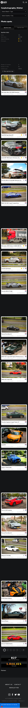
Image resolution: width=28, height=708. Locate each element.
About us (8, 684)
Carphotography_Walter (8, 94)
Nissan (3, 555)
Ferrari (3, 334)
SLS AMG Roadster (14, 92)
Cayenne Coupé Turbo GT (12, 422)
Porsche (4, 180)
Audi (3, 135)
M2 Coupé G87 (8, 379)
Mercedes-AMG (5, 246)
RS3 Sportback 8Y (8, 135)
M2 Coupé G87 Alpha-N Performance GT (15, 356)
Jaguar (3, 467)
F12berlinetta (8, 643)
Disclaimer (14, 704)
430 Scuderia (8, 510)
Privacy (22, 701)
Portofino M (8, 334)
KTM (3, 598)
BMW (3, 203)
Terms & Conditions (9, 701)
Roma (6, 621)
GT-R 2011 (8, 555)
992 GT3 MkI (9, 291)
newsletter (14, 688)
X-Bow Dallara (8, 598)
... (20, 650)
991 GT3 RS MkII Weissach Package (15, 180)
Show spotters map (7, 71)
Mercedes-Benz (5, 92)
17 (23, 650)
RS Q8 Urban (7, 268)
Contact (17, 684)
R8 (5, 445)
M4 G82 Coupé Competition (12, 203)
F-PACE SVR (8, 467)
